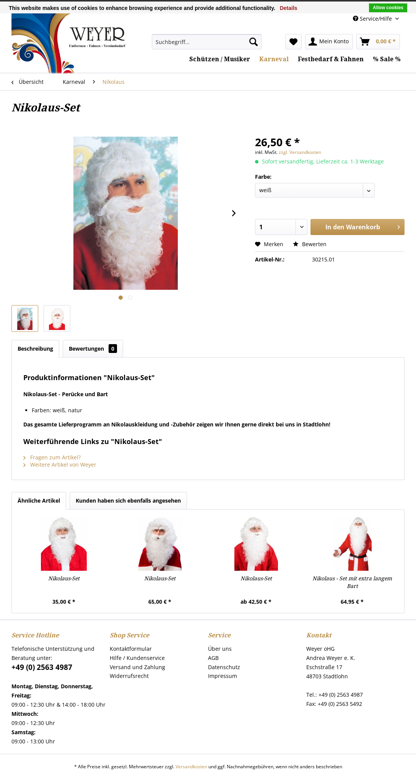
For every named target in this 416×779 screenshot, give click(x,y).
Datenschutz (224, 667)
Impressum (222, 675)
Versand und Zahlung (137, 667)
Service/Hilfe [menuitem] (373, 18)
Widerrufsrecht (129, 675)
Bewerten (310, 244)
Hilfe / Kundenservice (137, 657)
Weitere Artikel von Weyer (59, 464)
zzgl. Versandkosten (300, 152)
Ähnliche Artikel (39, 500)
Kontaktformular (131, 648)
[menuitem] (207, 41)
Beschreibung (35, 348)
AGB (213, 657)
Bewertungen (93, 348)
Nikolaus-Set (64, 578)
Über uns (220, 648)
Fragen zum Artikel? (52, 457)
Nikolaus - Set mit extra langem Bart (352, 582)
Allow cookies (388, 7)
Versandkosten (191, 766)
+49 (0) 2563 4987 (41, 667)
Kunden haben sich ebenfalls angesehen (128, 500)
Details (288, 8)
